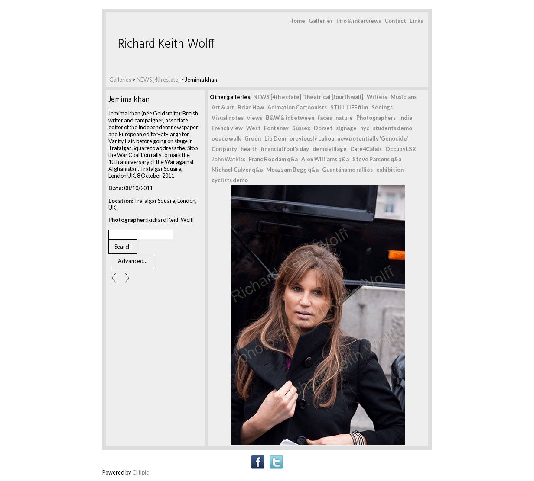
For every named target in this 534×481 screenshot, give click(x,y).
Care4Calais (366, 148)
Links (416, 20)
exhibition (390, 169)
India (405, 117)
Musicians (404, 96)
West (253, 128)
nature (344, 117)
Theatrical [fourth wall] (333, 96)
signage (346, 128)
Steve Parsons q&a (376, 159)
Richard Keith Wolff (166, 44)
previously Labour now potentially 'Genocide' (349, 138)
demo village (330, 148)
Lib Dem (275, 138)
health (249, 148)
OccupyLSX (400, 148)
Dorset (323, 128)
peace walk (226, 138)
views (254, 117)
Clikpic (140, 472)
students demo (392, 128)
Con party (224, 148)
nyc (364, 128)
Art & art (223, 107)
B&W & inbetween (290, 117)
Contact (395, 20)
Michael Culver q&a (237, 169)
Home (297, 20)
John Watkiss (228, 159)
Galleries (321, 20)
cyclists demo (230, 179)
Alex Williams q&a (325, 159)
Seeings (382, 107)
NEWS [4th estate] (159, 79)
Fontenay (276, 128)
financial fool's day (285, 148)
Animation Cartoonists (297, 107)
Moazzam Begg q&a (292, 169)
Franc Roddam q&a (273, 159)
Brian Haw (251, 107)
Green (252, 138)
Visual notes (228, 117)
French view (227, 128)
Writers (377, 96)
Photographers (376, 117)
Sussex (301, 128)
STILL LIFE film (349, 107)
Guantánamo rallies (347, 169)
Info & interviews (358, 20)
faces (325, 117)
